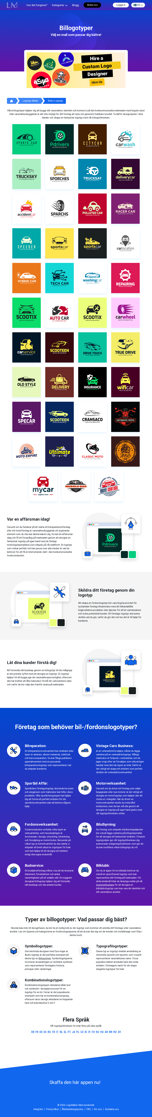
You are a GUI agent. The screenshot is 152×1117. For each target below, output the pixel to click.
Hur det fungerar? (37, 5)
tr (53, 1031)
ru (49, 1031)
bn (110, 1031)
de (40, 1031)
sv (137, 5)
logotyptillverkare (105, 884)
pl (77, 1031)
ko (97, 1031)
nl (61, 1031)
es (45, 1031)
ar (106, 1031)
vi (89, 1031)
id (86, 1031)
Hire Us (97, 82)
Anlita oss (92, 5)
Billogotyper (44, 958)
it (57, 1031)
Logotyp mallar (30, 100)
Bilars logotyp (55, 100)
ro (115, 1031)
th (93, 1031)
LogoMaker (72, 1105)
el (65, 1031)
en (32, 1031)
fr (36, 1031)
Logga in (120, 5)
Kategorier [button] (58, 5)
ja (73, 1031)
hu (102, 1031)
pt (69, 1031)
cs (82, 1031)
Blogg (75, 5)
